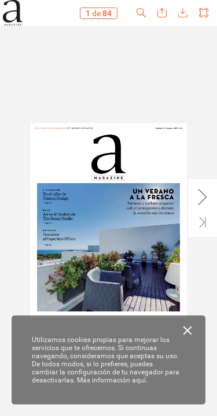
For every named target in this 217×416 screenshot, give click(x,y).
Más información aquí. (112, 380)
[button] (141, 13)
